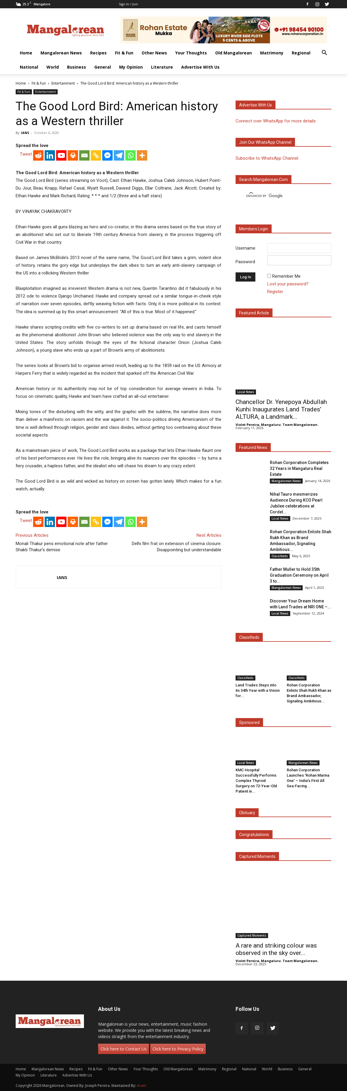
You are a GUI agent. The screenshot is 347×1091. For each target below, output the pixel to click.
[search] (278, 196)
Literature (162, 67)
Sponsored (249, 722)
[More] (142, 155)
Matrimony (271, 53)
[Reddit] (38, 155)
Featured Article (254, 313)
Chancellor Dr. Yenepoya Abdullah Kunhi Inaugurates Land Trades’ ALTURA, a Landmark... (281, 409)
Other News (154, 53)
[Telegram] (119, 155)
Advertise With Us (200, 67)
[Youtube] (61, 155)
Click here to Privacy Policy (178, 1049)
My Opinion (131, 67)
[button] (324, 53)
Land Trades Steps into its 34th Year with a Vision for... (258, 690)
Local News (245, 392)
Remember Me (286, 276)
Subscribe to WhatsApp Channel (267, 158)
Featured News (253, 447)
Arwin (141, 1085)
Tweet (26, 154)
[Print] (73, 155)
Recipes (98, 53)
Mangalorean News (61, 53)
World (52, 67)
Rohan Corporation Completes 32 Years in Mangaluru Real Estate (299, 468)
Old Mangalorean (233, 53)
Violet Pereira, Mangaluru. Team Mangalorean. (277, 424)
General (102, 67)
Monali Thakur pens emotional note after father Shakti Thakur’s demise (62, 546)
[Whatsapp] (130, 155)
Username (245, 248)
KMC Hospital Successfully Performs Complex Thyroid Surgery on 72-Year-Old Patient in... (256, 780)
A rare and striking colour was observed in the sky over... (276, 949)
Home (26, 53)
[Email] (84, 155)
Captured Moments (257, 856)
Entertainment (63, 83)
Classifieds (280, 556)
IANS (25, 132)
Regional (301, 53)
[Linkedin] (50, 155)
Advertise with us (255, 105)
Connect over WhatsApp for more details (276, 121)
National (29, 67)
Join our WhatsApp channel (265, 142)
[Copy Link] (96, 155)
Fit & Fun (124, 53)
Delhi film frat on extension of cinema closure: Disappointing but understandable (176, 546)
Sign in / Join (128, 4)
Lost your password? (288, 284)
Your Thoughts (191, 53)
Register (275, 291)
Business (76, 67)
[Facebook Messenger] (107, 155)
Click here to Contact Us (123, 1049)
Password (245, 261)
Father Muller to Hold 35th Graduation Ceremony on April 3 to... (299, 575)
